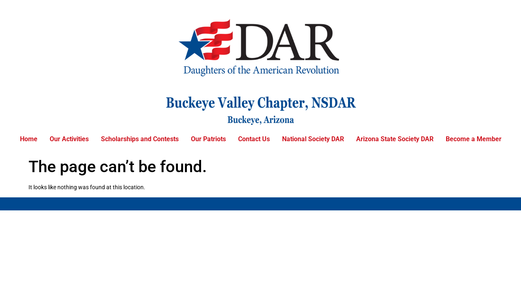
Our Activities (69, 139)
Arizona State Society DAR (394, 139)
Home (28, 139)
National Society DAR (313, 139)
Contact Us (254, 139)
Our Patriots (208, 139)
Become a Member (473, 139)
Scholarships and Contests (140, 139)
